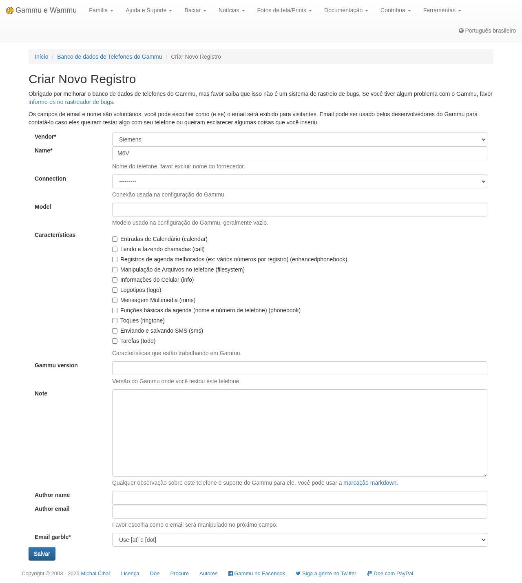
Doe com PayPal (390, 573)
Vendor (45, 136)
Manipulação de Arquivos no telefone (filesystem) (178, 269)
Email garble (53, 537)
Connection (50, 178)
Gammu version (56, 365)
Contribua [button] (395, 10)
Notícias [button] (232, 10)
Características (55, 235)
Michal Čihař (95, 573)
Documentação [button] (346, 10)
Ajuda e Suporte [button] (149, 10)
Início (41, 56)
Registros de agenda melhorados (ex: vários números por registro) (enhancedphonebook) (229, 259)
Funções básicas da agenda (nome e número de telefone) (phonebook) (206, 310)
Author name (52, 495)
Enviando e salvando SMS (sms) (157, 330)
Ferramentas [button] (442, 10)
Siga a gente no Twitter (326, 573)
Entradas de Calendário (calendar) (160, 239)
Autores (208, 573)
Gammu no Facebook (256, 573)
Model (43, 206)
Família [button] (101, 10)
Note (41, 393)
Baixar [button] (195, 10)
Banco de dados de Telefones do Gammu (109, 56)
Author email (52, 509)
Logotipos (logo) (136, 290)
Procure (179, 573)
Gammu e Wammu (41, 10)
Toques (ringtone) (138, 320)
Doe (155, 573)
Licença (130, 573)
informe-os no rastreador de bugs (71, 102)
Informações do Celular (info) (153, 279)
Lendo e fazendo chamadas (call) (158, 249)
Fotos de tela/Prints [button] (284, 10)
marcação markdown (369, 482)
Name (44, 150)
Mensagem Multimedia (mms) (153, 300)
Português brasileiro (487, 30)
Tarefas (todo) (133, 341)
